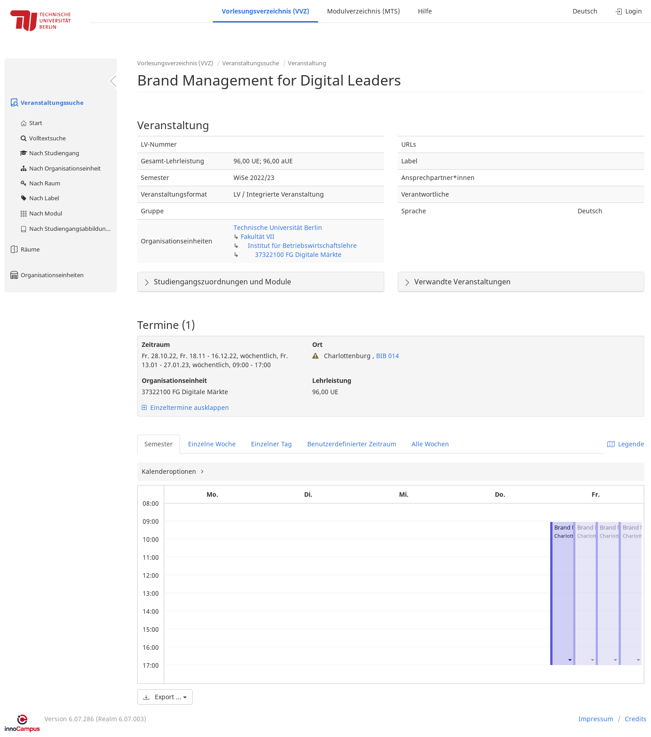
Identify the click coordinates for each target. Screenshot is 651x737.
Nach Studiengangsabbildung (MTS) (68, 229)
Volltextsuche (42, 138)
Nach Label (39, 198)
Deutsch (585, 11)
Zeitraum (156, 344)
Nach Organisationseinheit (60, 168)
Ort (317, 344)
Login (628, 11)
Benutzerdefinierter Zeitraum (351, 444)
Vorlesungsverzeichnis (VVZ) (265, 11)
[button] (569, 660)
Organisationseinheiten (46, 275)
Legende (625, 444)
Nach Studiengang (49, 153)
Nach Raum (39, 183)
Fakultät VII (257, 236)
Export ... (165, 696)
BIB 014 (386, 355)
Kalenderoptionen (170, 471)
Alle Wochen (430, 444)
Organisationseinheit (174, 380)
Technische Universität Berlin (277, 227)
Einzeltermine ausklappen (185, 407)
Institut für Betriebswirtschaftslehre (302, 245)
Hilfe (425, 11)
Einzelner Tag (271, 444)
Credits (636, 719)
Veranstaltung (307, 63)
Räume (24, 249)
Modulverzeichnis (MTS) (363, 11)
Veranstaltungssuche (46, 103)
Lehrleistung (331, 380)
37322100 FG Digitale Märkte (298, 254)
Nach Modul (40, 213)
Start (30, 123)
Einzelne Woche (212, 444)
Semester (158, 444)
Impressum (596, 719)
